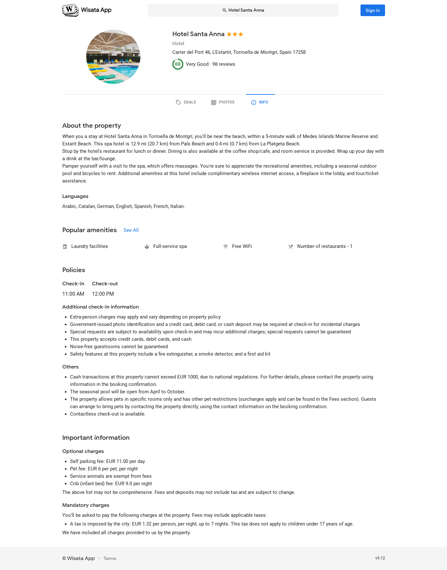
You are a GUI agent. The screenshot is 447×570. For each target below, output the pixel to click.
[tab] (186, 102)
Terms (110, 558)
